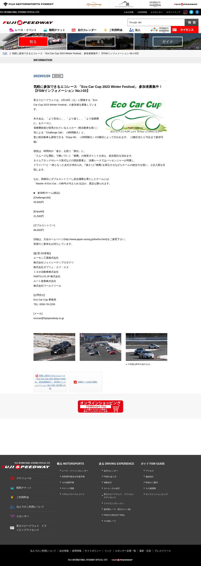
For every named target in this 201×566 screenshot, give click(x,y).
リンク (108, 550)
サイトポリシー (93, 550)
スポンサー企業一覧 (125, 550)
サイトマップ (174, 12)
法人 (137, 30)
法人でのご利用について (30, 506)
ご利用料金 (115, 30)
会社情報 (129, 12)
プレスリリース (162, 550)
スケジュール (23, 478)
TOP (5, 53)
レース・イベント (26, 30)
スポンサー (158, 12)
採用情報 (143, 12)
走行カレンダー (87, 30)
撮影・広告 (145, 550)
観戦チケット (57, 30)
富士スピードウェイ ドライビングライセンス (31, 527)
